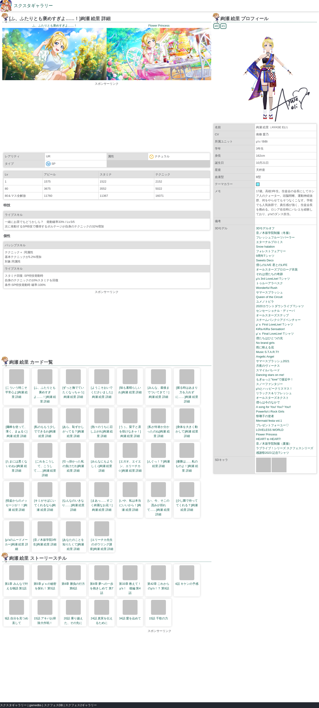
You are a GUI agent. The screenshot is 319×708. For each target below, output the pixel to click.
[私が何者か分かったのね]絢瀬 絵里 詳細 (158, 423)
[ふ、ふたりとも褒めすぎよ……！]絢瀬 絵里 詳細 (45, 386)
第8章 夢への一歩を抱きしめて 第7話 (101, 580)
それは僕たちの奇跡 (269, 274)
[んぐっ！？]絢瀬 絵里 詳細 (158, 455)
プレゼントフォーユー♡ (272, 425)
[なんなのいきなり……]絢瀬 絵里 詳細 (73, 496)
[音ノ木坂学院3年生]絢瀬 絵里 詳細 (45, 533)
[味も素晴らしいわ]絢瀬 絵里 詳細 (130, 381)
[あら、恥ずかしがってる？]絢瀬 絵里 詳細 (73, 423)
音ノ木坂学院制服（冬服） (274, 233)
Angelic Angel (265, 356)
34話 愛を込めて (130, 610)
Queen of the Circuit (269, 297)
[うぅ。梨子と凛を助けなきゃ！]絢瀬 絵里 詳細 (130, 423)
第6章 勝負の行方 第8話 (73, 577)
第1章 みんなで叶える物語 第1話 (16, 577)
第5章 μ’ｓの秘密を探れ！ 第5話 (45, 577)
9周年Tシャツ (265, 255)
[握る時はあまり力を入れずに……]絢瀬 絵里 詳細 (187, 386)
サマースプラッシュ (269, 292)
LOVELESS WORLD (270, 430)
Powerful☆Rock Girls (270, 411)
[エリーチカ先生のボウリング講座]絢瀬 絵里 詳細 (101, 536)
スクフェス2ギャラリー (81, 705)
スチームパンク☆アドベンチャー (278, 320)
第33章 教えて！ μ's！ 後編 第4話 (130, 580)
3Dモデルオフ (265, 228)
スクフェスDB (53, 705)
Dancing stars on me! (270, 375)
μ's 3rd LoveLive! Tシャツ (273, 278)
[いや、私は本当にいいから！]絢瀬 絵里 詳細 (130, 496)
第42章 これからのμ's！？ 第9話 (158, 577)
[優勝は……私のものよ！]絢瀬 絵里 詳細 (187, 457)
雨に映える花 (265, 347)
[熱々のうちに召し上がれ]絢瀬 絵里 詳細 (101, 423)
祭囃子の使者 (265, 416)
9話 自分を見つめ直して (16, 612)
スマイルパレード (268, 370)
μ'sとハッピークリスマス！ (274, 388)
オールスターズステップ (272, 315)
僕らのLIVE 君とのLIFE (271, 265)
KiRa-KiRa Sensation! (270, 329)
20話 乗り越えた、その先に (73, 612)
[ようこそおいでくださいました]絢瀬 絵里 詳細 (102, 384)
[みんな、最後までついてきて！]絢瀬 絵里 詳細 (158, 384)
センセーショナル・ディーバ (275, 310)
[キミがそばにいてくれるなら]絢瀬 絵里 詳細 (45, 496)
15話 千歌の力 (158, 610)
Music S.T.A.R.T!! (267, 352)
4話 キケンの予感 (187, 575)
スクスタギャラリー (33, 5)
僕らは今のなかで (268, 402)
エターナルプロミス (269, 242)
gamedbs (35, 705)
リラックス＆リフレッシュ (274, 393)
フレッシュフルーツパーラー (275, 237)
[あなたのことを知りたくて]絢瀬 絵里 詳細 (73, 536)
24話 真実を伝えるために (102, 612)
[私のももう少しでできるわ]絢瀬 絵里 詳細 (45, 423)
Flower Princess (266, 434)
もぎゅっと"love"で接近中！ (274, 379)
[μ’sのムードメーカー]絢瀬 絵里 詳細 (16, 536)
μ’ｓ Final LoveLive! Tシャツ (275, 333)
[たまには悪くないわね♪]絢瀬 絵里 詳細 (16, 457)
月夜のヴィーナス (268, 365)
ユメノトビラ (265, 301)
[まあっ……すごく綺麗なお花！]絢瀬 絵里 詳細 (102, 496)
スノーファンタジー (269, 384)
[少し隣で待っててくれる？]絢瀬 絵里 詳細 (187, 496)
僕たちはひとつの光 (269, 338)
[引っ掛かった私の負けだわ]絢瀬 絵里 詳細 (73, 457)
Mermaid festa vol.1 (269, 420)
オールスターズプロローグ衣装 (277, 269)
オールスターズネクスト (272, 397)
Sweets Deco (265, 260)
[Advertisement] (106, 118)
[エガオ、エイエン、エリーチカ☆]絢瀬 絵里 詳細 (130, 457)
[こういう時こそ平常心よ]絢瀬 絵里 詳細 (16, 384)
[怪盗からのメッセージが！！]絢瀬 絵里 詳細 (16, 496)
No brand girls (265, 342)
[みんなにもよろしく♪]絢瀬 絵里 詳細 (102, 457)
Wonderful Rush (266, 288)
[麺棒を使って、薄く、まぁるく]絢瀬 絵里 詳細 (16, 423)
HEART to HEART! (268, 439)
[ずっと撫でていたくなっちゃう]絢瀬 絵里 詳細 (73, 384)
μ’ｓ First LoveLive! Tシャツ (274, 324)
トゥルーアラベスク (269, 283)
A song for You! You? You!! (273, 407)
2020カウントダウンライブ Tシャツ (280, 306)
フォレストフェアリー (271, 251)
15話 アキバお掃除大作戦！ (45, 612)
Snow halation (265, 246)
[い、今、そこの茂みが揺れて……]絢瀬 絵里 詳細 (158, 499)
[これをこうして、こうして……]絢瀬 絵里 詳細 (45, 460)
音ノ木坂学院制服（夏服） (274, 443)
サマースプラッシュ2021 (272, 361)
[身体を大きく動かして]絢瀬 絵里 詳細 (187, 423)
